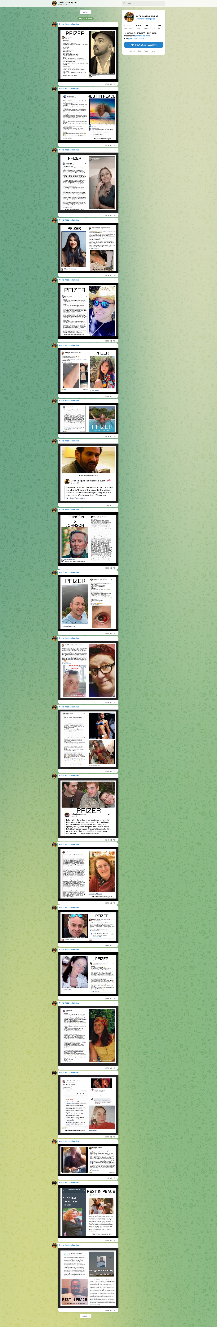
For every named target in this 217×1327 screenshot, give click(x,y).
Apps (146, 51)
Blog (139, 51)
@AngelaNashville (136, 39)
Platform (153, 51)
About (132, 51)
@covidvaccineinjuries (145, 19)
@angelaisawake (142, 36)
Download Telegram (144, 45)
